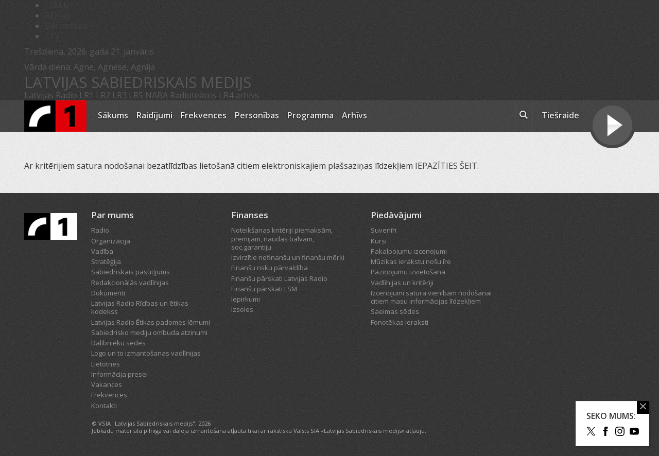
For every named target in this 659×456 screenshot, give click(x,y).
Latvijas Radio (50, 95)
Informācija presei (119, 374)
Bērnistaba (66, 25)
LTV (52, 36)
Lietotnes (105, 364)
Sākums (113, 115)
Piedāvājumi (396, 215)
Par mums (112, 215)
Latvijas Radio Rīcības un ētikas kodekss (139, 307)
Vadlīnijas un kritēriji (402, 282)
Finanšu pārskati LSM (264, 288)
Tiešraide (560, 115)
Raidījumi (154, 115)
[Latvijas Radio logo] (55, 116)
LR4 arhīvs (239, 95)
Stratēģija (106, 261)
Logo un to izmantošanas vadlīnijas (146, 353)
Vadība (102, 251)
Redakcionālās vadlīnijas (130, 282)
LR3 (119, 95)
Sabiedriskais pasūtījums (130, 271)
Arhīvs (354, 115)
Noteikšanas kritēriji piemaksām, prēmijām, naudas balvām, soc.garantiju (282, 238)
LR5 (136, 95)
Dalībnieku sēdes (118, 342)
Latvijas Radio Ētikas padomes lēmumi (150, 322)
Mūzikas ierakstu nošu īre (411, 261)
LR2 (103, 95)
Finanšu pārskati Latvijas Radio (279, 278)
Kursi (379, 240)
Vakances (106, 384)
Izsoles (242, 309)
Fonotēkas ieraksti (399, 322)
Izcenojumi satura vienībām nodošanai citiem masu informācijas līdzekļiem (431, 297)
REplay (58, 15)
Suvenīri (383, 230)
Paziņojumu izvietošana (408, 271)
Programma (310, 115)
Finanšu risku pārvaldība (269, 267)
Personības (257, 115)
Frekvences (204, 115)
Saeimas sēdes (395, 311)
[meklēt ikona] (523, 116)
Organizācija (110, 240)
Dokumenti (108, 292)
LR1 (86, 95)
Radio (100, 230)
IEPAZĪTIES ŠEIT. (448, 165)
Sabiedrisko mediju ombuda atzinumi (149, 332)
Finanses (249, 215)
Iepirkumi (245, 299)
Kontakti (104, 405)
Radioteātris (193, 95)
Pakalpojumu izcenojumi (409, 251)
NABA (156, 95)
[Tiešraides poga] (612, 126)
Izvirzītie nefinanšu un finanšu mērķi (287, 257)
